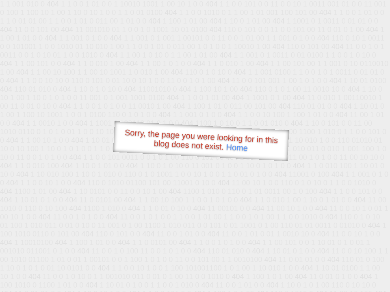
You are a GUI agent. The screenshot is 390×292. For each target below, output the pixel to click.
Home (237, 147)
